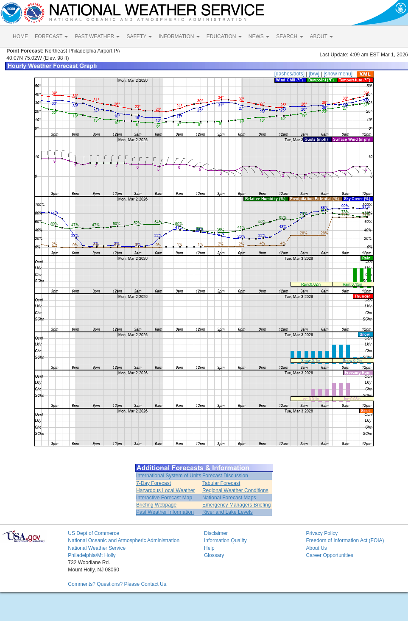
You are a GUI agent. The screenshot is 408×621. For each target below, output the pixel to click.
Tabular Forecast (221, 483)
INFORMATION (179, 36)
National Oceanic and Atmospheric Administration (123, 540)
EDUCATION (224, 36)
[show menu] (338, 74)
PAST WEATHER (97, 36)
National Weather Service (97, 548)
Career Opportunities (329, 555)
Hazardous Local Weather (165, 490)
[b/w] (314, 74)
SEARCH (289, 36)
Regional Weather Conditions (235, 490)
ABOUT (321, 36)
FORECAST (51, 36)
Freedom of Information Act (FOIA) (345, 540)
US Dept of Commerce (93, 533)
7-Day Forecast (153, 483)
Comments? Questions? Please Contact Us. (118, 584)
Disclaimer (216, 533)
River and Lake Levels (227, 512)
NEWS (259, 36)
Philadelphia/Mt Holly (91, 555)
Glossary (214, 555)
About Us (316, 548)
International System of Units (168, 476)
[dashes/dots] (289, 74)
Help (209, 548)
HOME (20, 36)
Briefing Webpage (156, 505)
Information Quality (225, 540)
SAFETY (139, 36)
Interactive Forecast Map (164, 498)
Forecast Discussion (225, 476)
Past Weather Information (165, 512)
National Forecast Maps (229, 498)
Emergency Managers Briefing (236, 505)
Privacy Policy (322, 533)
